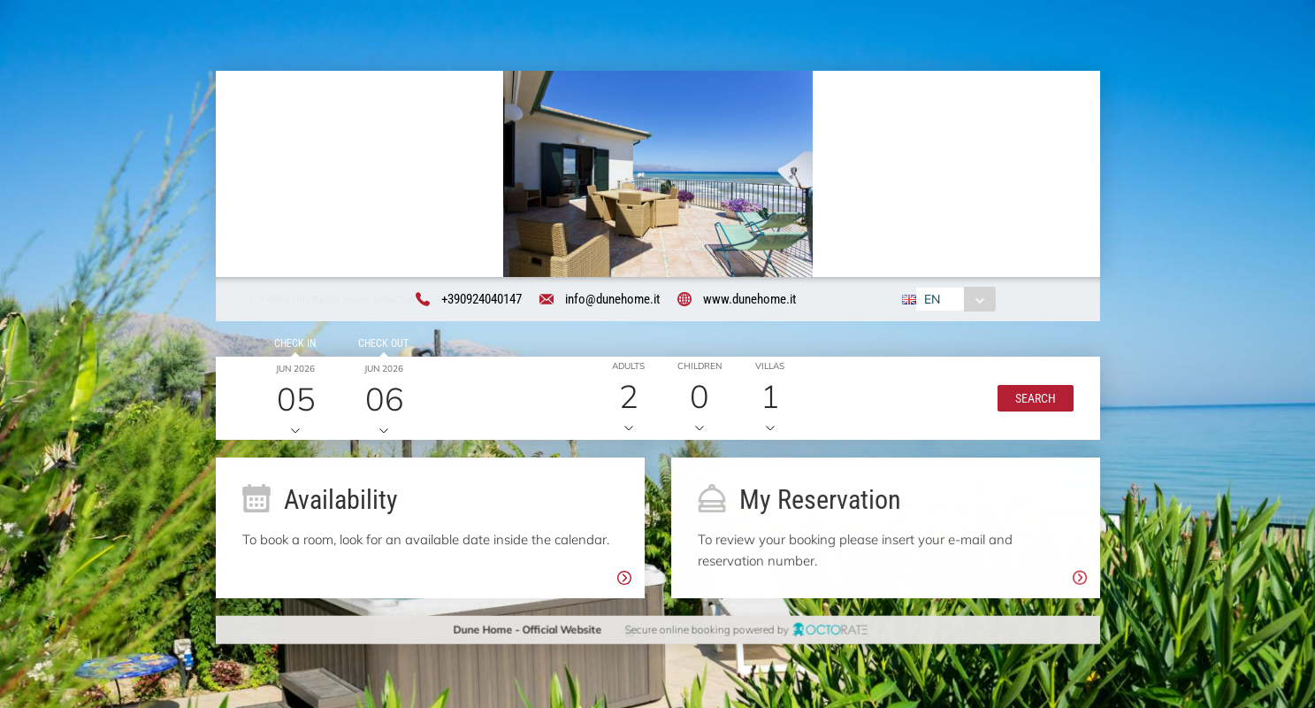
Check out (381, 347)
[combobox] (954, 300)
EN (931, 300)
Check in (292, 347)
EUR (1025, 300)
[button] (1032, 401)
